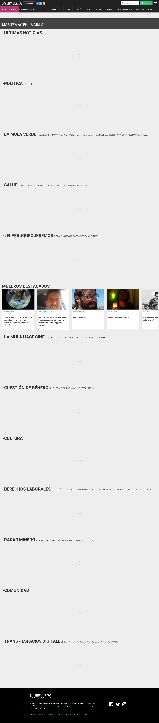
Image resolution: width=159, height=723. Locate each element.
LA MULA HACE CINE (124, 9)
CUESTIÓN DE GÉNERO (144, 9)
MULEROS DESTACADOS (104, 9)
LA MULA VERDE (55, 9)
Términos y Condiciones (46, 714)
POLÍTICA (42, 9)
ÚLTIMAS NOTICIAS (28, 9)
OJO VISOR (146, 312)
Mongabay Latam (9, 312)
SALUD (68, 9)
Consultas (84, 714)
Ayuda (76, 714)
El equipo (32, 714)
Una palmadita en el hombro (118, 317)
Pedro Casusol (113, 312)
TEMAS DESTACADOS (9, 9)
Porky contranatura (80, 317)
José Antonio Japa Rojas (46, 312)
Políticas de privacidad (64, 714)
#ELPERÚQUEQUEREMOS (83, 9)
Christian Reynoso (79, 312)
